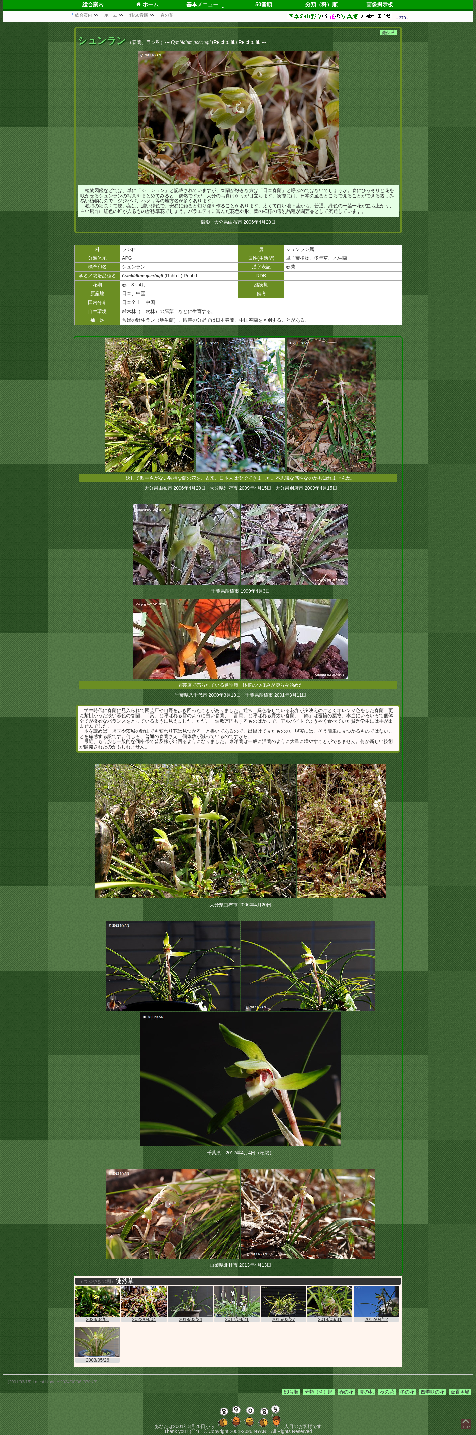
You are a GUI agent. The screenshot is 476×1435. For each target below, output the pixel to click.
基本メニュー (202, 4)
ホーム (147, 4)
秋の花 (387, 1392)
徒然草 (388, 32)
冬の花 (407, 1392)
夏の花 (367, 1392)
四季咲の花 (432, 1392)
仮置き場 (460, 1392)
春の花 (346, 1392)
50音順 (263, 4)
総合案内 (93, 4)
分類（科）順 (321, 4)
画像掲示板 (379, 4)
